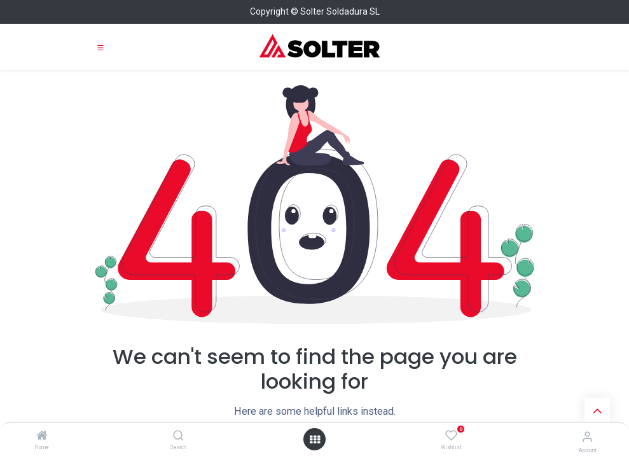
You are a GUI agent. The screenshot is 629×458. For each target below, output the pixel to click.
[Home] (42, 436)
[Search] (178, 436)
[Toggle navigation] (100, 47)
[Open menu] (315, 439)
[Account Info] (587, 436)
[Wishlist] (451, 435)
